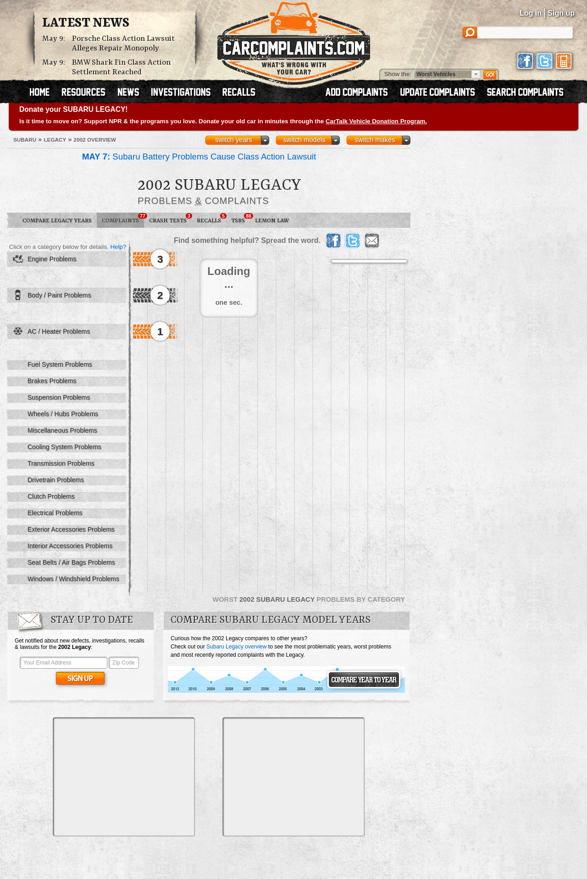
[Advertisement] (124, 777)
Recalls (211, 218)
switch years (233, 139)
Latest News (85, 23)
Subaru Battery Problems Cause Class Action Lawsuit (199, 156)
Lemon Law (272, 220)
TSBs (240, 218)
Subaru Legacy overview (236, 646)
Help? (118, 246)
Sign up (561, 13)
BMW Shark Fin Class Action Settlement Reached (121, 67)
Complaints (123, 218)
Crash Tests (170, 218)
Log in (531, 13)
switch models (304, 139)
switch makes (375, 139)
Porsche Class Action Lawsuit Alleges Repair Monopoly (123, 43)
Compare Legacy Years (57, 220)
